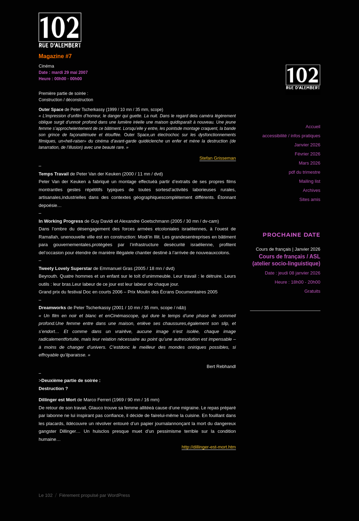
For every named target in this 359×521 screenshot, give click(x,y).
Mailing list (309, 181)
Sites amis (309, 199)
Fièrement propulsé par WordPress (94, 495)
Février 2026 (307, 154)
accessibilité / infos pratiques (291, 135)
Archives (311, 190)
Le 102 (46, 495)
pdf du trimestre (304, 172)
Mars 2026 (309, 163)
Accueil (313, 126)
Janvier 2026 (307, 144)
